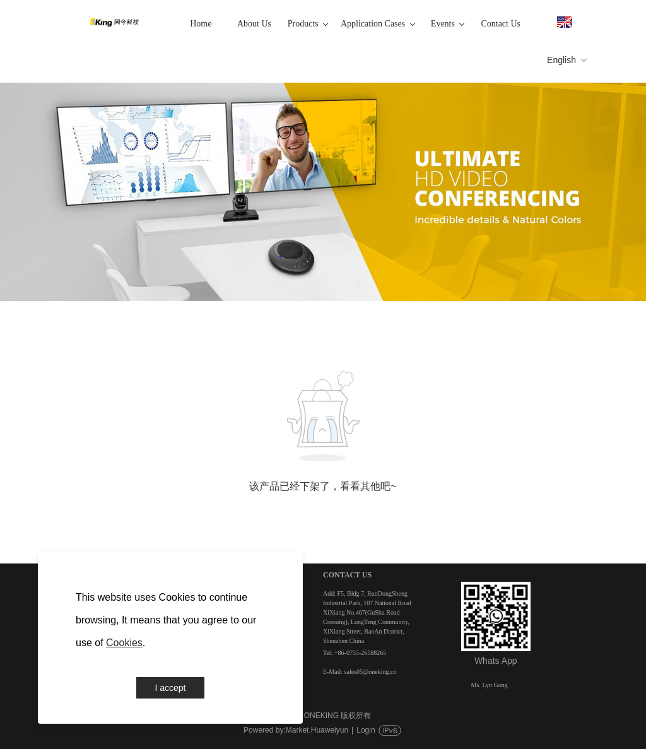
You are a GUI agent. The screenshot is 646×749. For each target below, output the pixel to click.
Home (200, 23)
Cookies (124, 642)
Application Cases (377, 23)
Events (448, 23)
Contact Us (500, 23)
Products (308, 23)
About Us (254, 23)
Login (365, 730)
